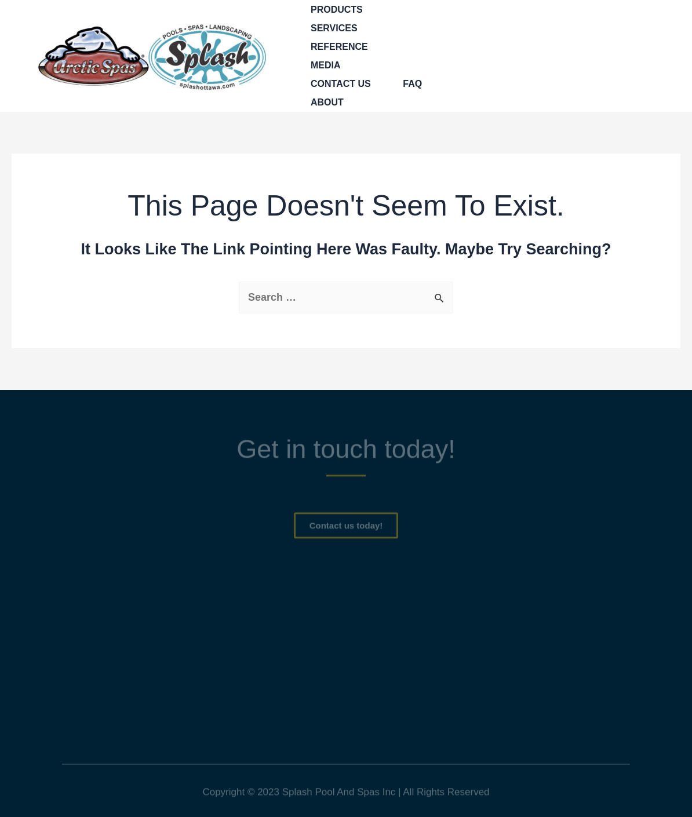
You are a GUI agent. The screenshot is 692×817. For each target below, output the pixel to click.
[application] (368, 10)
